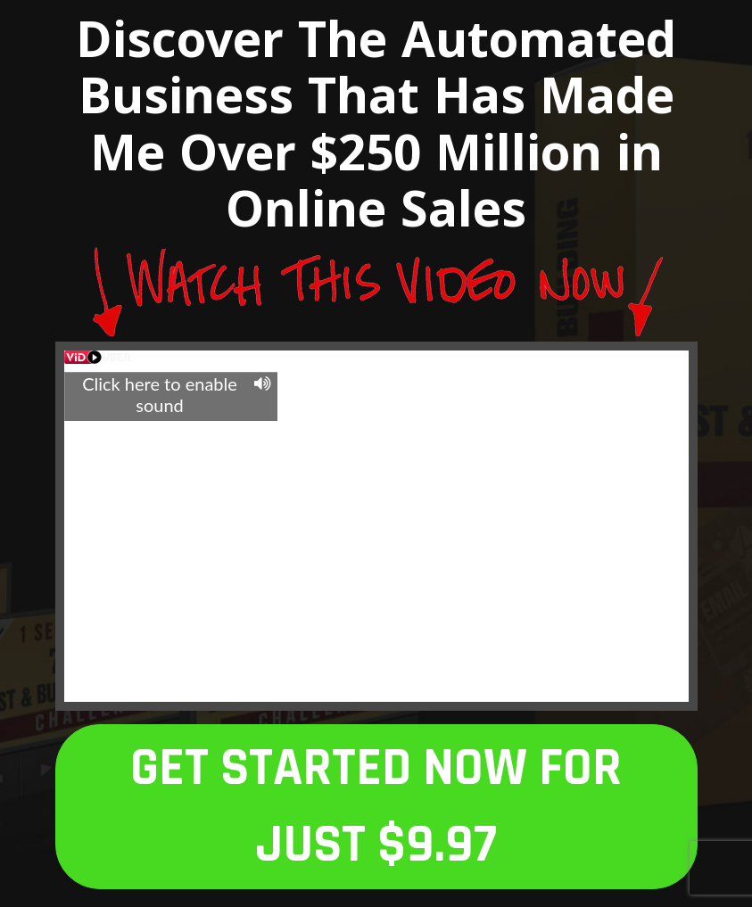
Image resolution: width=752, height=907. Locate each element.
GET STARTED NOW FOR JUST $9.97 (376, 806)
